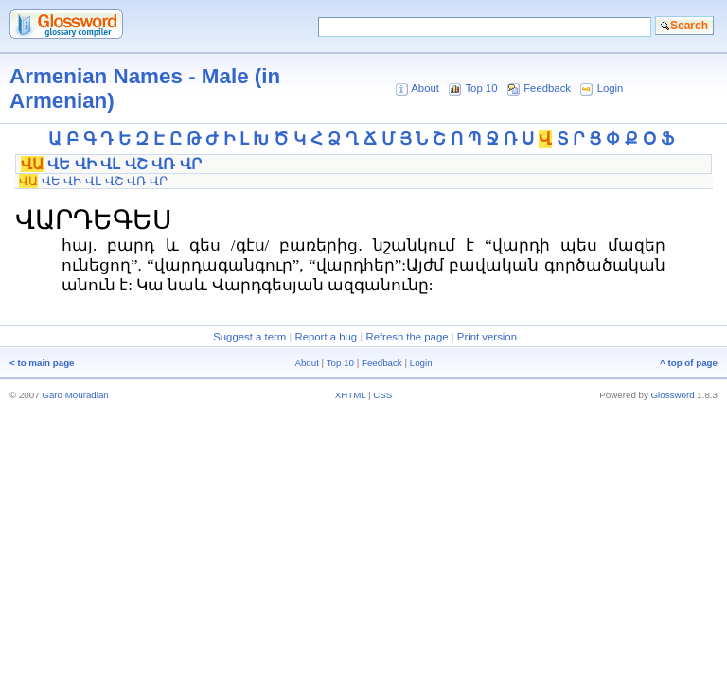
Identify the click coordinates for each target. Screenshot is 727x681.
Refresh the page (406, 336)
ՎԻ (86, 164)
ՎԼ (110, 164)
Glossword (673, 395)
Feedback (547, 88)
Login (610, 88)
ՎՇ (136, 164)
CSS (382, 395)
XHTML (350, 395)
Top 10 (481, 88)
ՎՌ (163, 164)
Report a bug (325, 336)
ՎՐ (191, 164)
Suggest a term (249, 336)
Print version (487, 336)
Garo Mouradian (75, 395)
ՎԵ (58, 164)
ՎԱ (32, 164)
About (425, 88)
